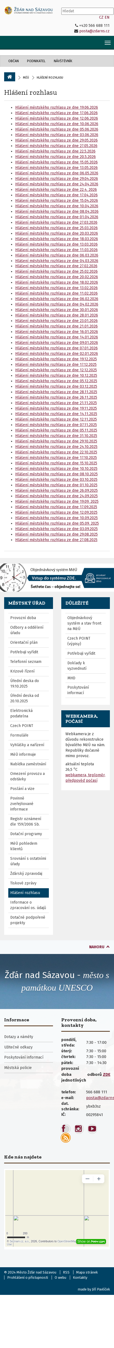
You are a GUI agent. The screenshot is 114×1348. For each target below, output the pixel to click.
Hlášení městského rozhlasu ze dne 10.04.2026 (56, 206)
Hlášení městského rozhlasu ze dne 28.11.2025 (56, 392)
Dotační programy (26, 834)
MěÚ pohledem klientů (23, 846)
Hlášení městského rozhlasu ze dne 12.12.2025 (56, 370)
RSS (66, 1272)
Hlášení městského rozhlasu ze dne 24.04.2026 (56, 184)
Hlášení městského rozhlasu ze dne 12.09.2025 (56, 512)
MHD (71, 678)
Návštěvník (63, 61)
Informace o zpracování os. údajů (28, 905)
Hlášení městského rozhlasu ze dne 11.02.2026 (56, 293)
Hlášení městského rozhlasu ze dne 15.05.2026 (56, 162)
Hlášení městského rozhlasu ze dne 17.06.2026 (56, 113)
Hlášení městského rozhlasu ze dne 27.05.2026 (56, 145)
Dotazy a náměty (18, 1036)
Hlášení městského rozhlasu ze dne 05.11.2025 (56, 430)
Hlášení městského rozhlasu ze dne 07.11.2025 (56, 424)
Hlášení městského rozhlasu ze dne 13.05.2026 (56, 167)
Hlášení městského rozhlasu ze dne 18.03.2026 (56, 239)
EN (107, 17)
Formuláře (19, 735)
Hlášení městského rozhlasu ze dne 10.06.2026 (56, 124)
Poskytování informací (78, 690)
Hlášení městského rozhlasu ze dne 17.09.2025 (56, 507)
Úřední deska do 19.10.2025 (24, 684)
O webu (60, 1277)
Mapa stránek (87, 1272)
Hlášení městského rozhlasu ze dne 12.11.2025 (56, 419)
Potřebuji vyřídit (24, 652)
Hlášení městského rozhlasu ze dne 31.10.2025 (56, 435)
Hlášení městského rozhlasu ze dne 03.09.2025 (56, 529)
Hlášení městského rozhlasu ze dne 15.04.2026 (56, 200)
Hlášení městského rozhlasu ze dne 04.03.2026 (56, 260)
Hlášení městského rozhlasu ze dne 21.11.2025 (56, 403)
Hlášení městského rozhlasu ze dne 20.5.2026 (55, 156)
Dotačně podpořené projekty (27, 920)
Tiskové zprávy (23, 883)
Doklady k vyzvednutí (76, 666)
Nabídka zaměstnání (28, 764)
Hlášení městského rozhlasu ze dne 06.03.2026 (56, 255)
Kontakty (80, 1277)
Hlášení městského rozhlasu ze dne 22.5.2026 (55, 151)
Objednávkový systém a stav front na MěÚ (84, 623)
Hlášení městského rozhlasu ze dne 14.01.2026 (56, 337)
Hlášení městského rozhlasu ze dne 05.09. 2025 (57, 523)
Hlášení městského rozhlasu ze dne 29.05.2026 (56, 140)
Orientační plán (24, 642)
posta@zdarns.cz (94, 31)
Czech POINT (21, 725)
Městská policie (18, 1067)
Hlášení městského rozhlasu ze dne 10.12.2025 (56, 375)
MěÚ (26, 77)
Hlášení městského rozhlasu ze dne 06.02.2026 (56, 299)
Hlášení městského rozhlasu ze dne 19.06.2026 (56, 107)
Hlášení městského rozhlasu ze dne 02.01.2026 (56, 353)
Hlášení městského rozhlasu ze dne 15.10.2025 (56, 463)
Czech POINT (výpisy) (78, 641)
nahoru (96, 947)
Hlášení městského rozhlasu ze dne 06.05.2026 (56, 173)
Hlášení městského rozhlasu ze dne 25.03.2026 (56, 228)
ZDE (106, 1074)
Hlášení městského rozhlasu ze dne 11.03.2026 (56, 250)
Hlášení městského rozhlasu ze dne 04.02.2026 (56, 304)
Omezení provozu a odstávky (27, 776)
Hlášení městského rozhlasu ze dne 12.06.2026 (56, 118)
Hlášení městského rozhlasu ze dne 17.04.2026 (56, 195)
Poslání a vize (22, 788)
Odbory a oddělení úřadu (26, 630)
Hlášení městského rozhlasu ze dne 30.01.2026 (56, 309)
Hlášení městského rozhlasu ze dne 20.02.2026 (56, 277)
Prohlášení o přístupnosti (27, 1277)
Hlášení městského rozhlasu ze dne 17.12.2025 (56, 364)
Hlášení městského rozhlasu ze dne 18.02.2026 (56, 282)
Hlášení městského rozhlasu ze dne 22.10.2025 (56, 452)
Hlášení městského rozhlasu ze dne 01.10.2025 (56, 485)
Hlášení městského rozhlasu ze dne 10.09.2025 (56, 518)
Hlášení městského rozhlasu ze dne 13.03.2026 (56, 244)
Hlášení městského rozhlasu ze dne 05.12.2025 (56, 381)
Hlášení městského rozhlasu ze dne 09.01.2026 (56, 342)
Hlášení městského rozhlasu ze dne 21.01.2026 (56, 326)
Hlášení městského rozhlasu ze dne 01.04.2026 (56, 217)
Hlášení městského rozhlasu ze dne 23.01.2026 (56, 320)
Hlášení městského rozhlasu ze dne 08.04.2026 (57, 211)
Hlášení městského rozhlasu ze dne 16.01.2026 (56, 331)
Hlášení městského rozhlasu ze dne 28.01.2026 (56, 315)
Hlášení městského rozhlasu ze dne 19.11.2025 (56, 408)
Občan (13, 61)
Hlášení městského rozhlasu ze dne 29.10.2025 (56, 441)
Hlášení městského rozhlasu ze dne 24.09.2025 (56, 496)
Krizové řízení (22, 671)
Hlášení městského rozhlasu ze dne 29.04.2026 (56, 178)
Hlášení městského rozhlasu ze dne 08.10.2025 (56, 474)
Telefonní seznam (25, 661)
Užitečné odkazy (18, 1047)
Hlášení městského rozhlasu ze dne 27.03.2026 (56, 222)
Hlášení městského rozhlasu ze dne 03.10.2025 (56, 479)
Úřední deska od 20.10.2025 (24, 698)
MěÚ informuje (23, 754)
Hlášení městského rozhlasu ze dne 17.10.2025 (56, 457)
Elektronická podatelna (21, 713)
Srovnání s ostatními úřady (28, 861)
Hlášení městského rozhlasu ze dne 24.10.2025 (56, 446)
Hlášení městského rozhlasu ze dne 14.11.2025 (56, 414)
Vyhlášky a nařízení (27, 745)
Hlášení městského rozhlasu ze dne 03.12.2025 (56, 386)
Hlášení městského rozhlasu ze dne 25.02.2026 (56, 271)
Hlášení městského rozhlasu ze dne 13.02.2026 (56, 288)
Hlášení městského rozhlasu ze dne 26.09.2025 (56, 490)
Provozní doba (23, 618)
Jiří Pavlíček (101, 1289)
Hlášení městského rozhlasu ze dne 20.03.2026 (56, 233)
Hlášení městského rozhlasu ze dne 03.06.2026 (56, 135)
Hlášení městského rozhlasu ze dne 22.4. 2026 (56, 189)
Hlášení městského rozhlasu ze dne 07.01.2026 (56, 348)
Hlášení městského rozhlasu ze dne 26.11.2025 (56, 397)
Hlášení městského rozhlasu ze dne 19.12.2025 (56, 359)
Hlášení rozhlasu (30, 92)
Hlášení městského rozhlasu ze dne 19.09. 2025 (57, 501)
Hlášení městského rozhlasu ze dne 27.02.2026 (56, 266)
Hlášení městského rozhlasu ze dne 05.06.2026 (56, 129)
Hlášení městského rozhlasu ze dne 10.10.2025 (56, 468)
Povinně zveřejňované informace (21, 804)
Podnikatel (36, 61)
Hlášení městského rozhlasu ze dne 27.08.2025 (56, 540)
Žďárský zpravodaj (26, 873)
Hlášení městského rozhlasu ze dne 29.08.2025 (56, 534)
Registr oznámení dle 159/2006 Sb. (25, 822)
